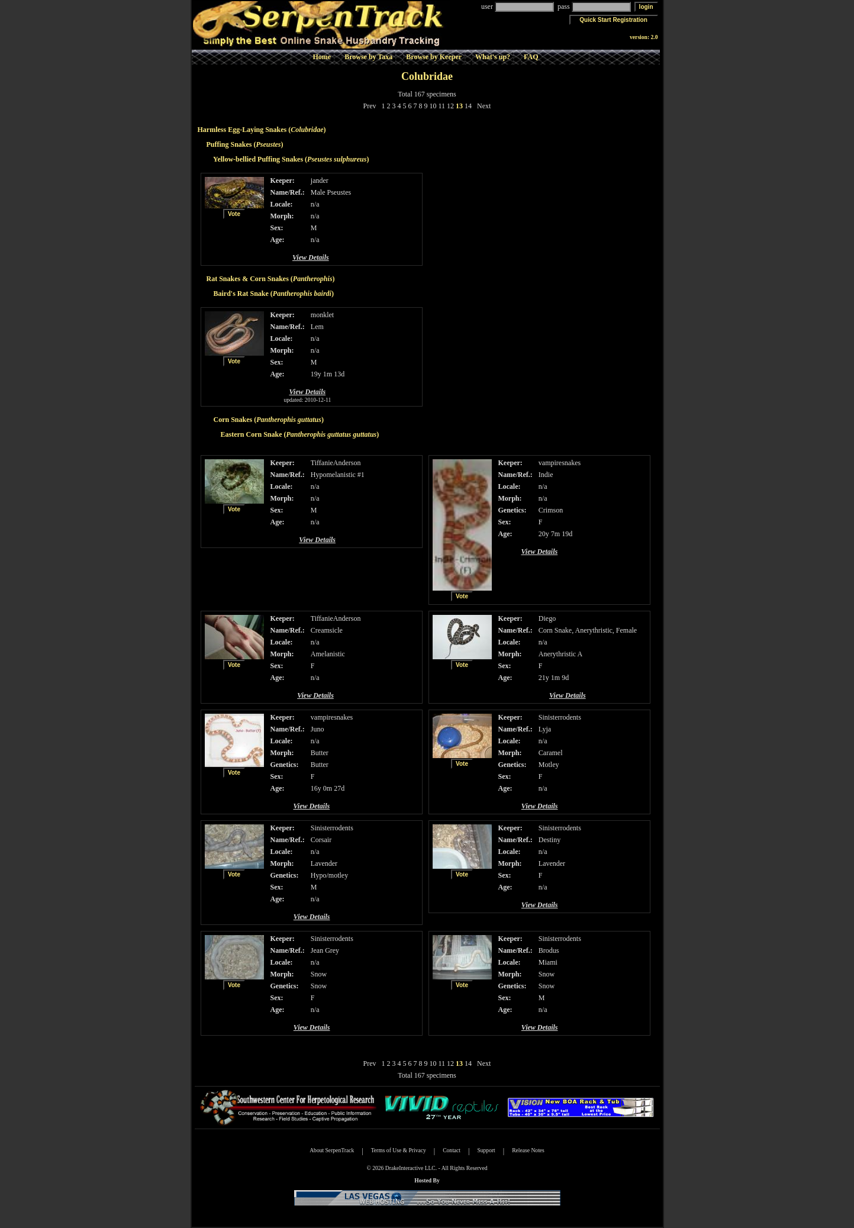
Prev (369, 106)
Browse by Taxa (368, 57)
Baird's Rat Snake (241, 293)
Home (321, 57)
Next (484, 106)
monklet (322, 315)
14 (468, 106)
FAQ (531, 57)
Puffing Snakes (229, 144)
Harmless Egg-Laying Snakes (242, 129)
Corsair (321, 840)
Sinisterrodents (560, 717)
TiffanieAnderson (336, 463)
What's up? (492, 57)
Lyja (545, 729)
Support (486, 1150)
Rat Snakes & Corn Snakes (248, 279)
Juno (317, 729)
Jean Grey (325, 950)
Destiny (549, 840)
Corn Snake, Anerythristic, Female (588, 630)
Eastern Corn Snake (251, 434)
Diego (547, 618)
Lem (317, 327)
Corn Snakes (233, 419)
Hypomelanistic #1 (338, 474)
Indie (546, 474)
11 (442, 106)
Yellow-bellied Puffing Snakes (258, 159)
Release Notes (528, 1150)
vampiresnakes (560, 463)
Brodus (549, 950)
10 (433, 106)
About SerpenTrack (332, 1150)
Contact (451, 1150)
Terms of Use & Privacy (398, 1150)
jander (319, 180)
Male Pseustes (331, 192)
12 (450, 106)
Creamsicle (327, 630)
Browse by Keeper (434, 57)
